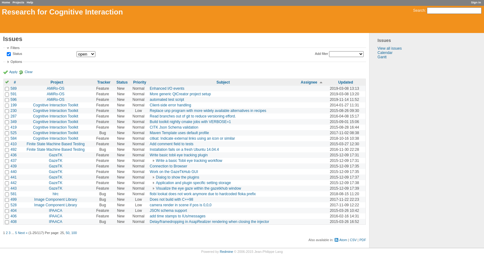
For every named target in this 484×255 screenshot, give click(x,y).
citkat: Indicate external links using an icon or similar (192, 138)
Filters (14, 48)
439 (13, 166)
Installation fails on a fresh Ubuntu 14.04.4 (184, 149)
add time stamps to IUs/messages (178, 216)
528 (13, 205)
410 (13, 144)
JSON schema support (168, 210)
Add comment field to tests (171, 144)
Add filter (321, 54)
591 (13, 94)
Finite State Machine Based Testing (56, 144)
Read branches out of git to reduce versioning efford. (193, 116)
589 (13, 88)
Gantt (382, 57)
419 (13, 127)
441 (13, 177)
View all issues (390, 48)
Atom (343, 240)
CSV (353, 240)
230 (13, 111)
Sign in (476, 2)
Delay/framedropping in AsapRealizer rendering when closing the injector (209, 222)
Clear (29, 72)
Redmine (226, 251)
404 (13, 210)
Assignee (309, 82)
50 (67, 233)
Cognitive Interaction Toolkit (55, 105)
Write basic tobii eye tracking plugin (179, 155)
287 (13, 116)
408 (13, 222)
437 (13, 160)
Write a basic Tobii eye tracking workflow (189, 160)
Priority (139, 82)
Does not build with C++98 (171, 199)
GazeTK (55, 155)
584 (13, 138)
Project (57, 82)
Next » (22, 233)
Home (6, 2)
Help (30, 2)
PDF (362, 240)
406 (13, 216)
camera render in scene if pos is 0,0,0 (180, 205)
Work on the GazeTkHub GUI (174, 172)
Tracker (104, 82)
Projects (18, 2)
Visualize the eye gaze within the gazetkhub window (198, 188)
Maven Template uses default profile (179, 133)
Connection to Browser (168, 166)
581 (13, 194)
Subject (223, 82)
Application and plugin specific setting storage (193, 183)
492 (13, 149)
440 (13, 172)
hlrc (56, 194)
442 (13, 183)
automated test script (167, 99)
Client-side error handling (170, 105)
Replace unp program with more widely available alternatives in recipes (208, 111)
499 (13, 199)
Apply (13, 72)
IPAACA (55, 210)
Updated (345, 82)
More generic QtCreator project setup (180, 94)
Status (17, 54)
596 (13, 99)
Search (419, 10)
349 (13, 122)
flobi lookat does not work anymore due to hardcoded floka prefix (203, 194)
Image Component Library (55, 199)
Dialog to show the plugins (177, 177)
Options (16, 62)
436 (13, 155)
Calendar (385, 53)
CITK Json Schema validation (174, 127)
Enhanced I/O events (167, 88)
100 (74, 233)
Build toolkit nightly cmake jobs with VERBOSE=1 (190, 122)
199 (13, 105)
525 (13, 133)
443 (13, 188)
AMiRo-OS (56, 88)
